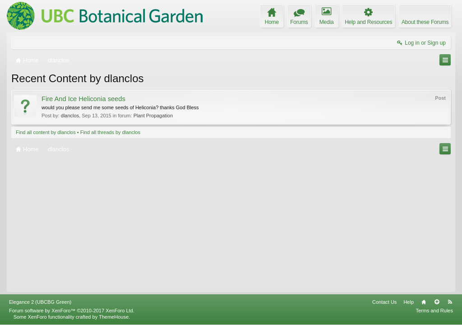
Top (437, 302)
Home (423, 302)
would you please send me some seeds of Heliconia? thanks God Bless (120, 107)
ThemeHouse (114, 317)
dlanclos (70, 115)
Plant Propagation (153, 115)
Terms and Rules (434, 310)
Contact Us (384, 302)
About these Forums (425, 22)
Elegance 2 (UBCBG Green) (40, 302)
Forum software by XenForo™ (71, 310)
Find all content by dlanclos (46, 132)
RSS (450, 302)
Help (408, 302)
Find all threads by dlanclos (110, 132)
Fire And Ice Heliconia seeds (83, 98)
